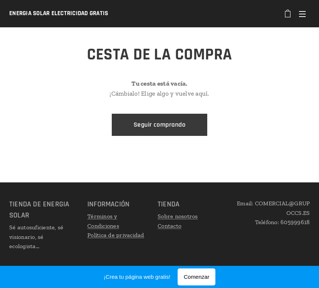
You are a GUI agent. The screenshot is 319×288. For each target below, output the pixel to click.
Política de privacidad (115, 235)
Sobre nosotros (178, 216)
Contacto (169, 225)
